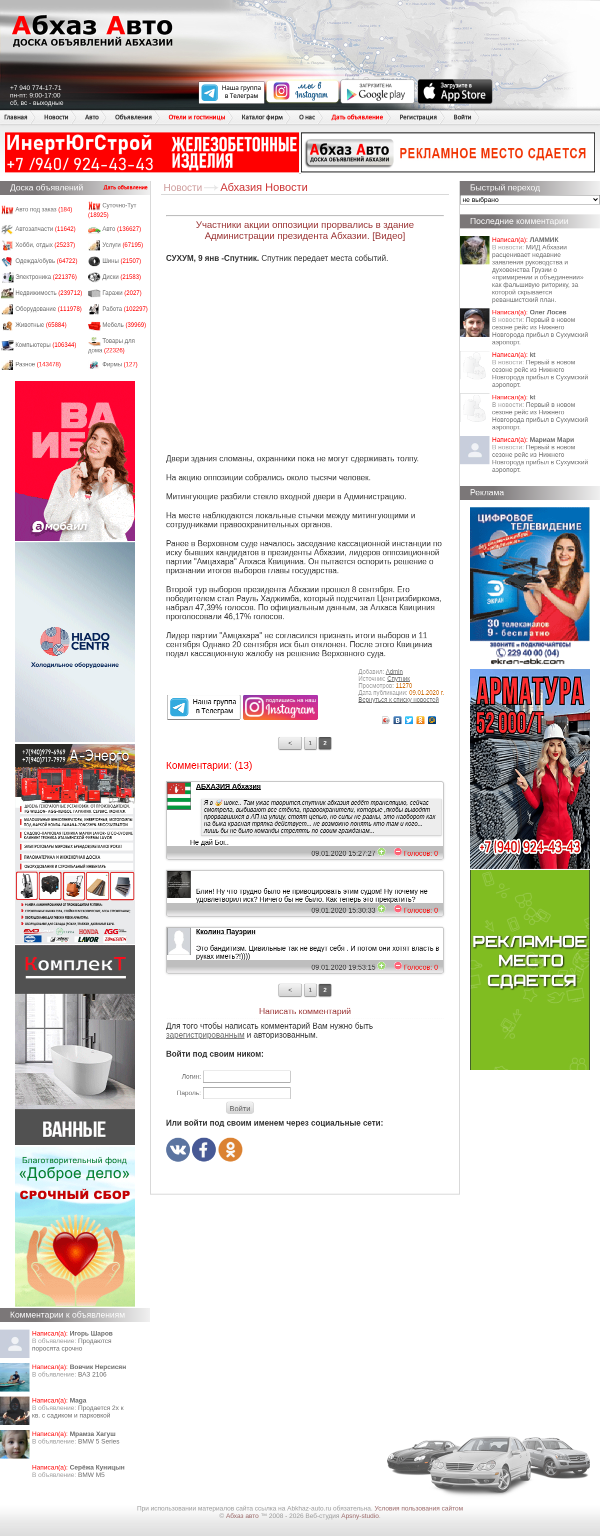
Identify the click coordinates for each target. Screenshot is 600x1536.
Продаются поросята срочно (72, 1344)
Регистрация (418, 117)
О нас (307, 117)
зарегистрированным (205, 1035)
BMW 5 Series (99, 1441)
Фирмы (120, 364)
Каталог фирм (262, 117)
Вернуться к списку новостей (398, 699)
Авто (91, 117)
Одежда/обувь (47, 260)
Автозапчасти (46, 228)
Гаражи (122, 292)
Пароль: (188, 1093)
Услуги (123, 244)
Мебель (124, 324)
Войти (463, 117)
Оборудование (49, 308)
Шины (122, 260)
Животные (41, 324)
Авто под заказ (44, 209)
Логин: (191, 1076)
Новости (56, 117)
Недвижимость (49, 292)
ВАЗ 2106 (92, 1374)
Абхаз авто (243, 1516)
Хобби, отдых (46, 244)
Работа (125, 308)
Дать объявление (357, 117)
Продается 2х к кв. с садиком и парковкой (78, 1411)
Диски (122, 276)
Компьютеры (46, 344)
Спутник (399, 678)
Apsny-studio (359, 1516)
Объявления (133, 117)
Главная (16, 117)
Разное (38, 364)
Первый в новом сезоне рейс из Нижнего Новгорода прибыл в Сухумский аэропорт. (540, 331)
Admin (394, 671)
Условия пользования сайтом (418, 1508)
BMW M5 (91, 1475)
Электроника (46, 276)
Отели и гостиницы (196, 117)
